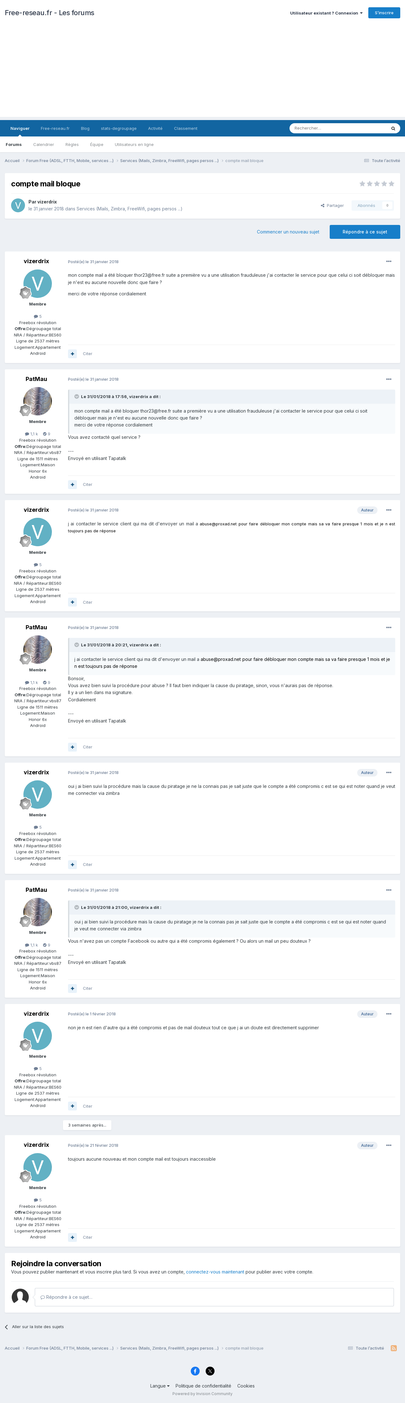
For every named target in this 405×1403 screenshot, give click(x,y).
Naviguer (19, 131)
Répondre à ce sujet (365, 231)
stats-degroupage (119, 128)
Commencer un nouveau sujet (288, 231)
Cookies (246, 1385)
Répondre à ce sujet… (66, 1297)
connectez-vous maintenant (215, 1271)
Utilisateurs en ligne (134, 144)
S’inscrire (384, 12)
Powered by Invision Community (202, 1393)
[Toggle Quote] (77, 396)
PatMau (36, 379)
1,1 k (31, 433)
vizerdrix (47, 201)
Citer (87, 353)
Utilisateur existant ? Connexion (326, 12)
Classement (185, 128)
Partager (332, 205)
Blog (85, 128)
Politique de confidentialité (203, 1385)
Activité (155, 128)
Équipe (96, 144)
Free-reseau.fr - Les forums (49, 13)
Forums (14, 144)
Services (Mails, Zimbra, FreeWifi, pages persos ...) (130, 208)
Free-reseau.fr (55, 128)
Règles (72, 144)
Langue (160, 1385)
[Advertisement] (202, 72)
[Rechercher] (324, 128)
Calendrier (43, 144)
